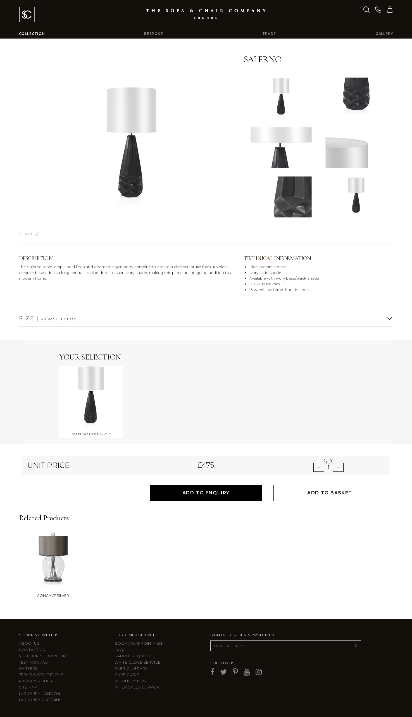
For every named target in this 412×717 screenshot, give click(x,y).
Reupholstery (131, 681)
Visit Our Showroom (42, 656)
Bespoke (153, 34)
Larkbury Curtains (40, 700)
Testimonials (33, 662)
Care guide (127, 675)
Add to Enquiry (206, 493)
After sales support (138, 687)
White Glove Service (138, 662)
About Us (29, 643)
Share (29, 233)
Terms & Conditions (41, 675)
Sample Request (133, 656)
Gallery (384, 34)
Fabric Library (131, 668)
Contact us (32, 650)
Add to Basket (329, 493)
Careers (28, 668)
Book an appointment (139, 643)
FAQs (120, 650)
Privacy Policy (36, 681)
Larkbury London (39, 694)
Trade (269, 34)
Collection (32, 34)
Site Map (28, 687)
